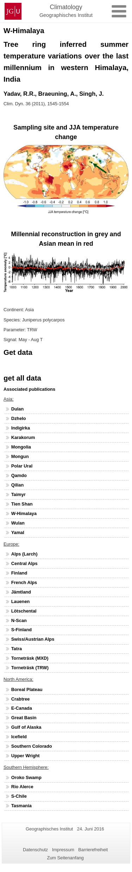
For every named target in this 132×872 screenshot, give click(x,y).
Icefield (19, 736)
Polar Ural (21, 466)
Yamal (17, 532)
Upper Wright (25, 755)
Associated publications (29, 389)
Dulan (17, 409)
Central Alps (24, 563)
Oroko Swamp (26, 777)
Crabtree (20, 699)
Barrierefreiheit (93, 849)
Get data (18, 352)
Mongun (20, 456)
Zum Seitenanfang (65, 857)
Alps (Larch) (24, 554)
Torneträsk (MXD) (30, 658)
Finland (19, 573)
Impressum (63, 849)
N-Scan (19, 620)
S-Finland (21, 629)
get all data (22, 378)
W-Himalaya (24, 513)
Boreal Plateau (27, 689)
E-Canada (21, 708)
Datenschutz (35, 849)
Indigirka (20, 428)
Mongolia (21, 447)
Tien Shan (22, 504)
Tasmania (21, 805)
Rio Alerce (22, 786)
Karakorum (23, 437)
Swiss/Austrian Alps (33, 639)
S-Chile (19, 796)
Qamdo (19, 475)
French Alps (24, 582)
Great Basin (24, 717)
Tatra (16, 648)
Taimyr (18, 494)
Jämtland (21, 592)
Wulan (18, 523)
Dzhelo (18, 418)
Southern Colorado (31, 746)
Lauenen (20, 601)
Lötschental (24, 611)
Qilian (17, 485)
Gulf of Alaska (26, 727)
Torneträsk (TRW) (30, 667)
